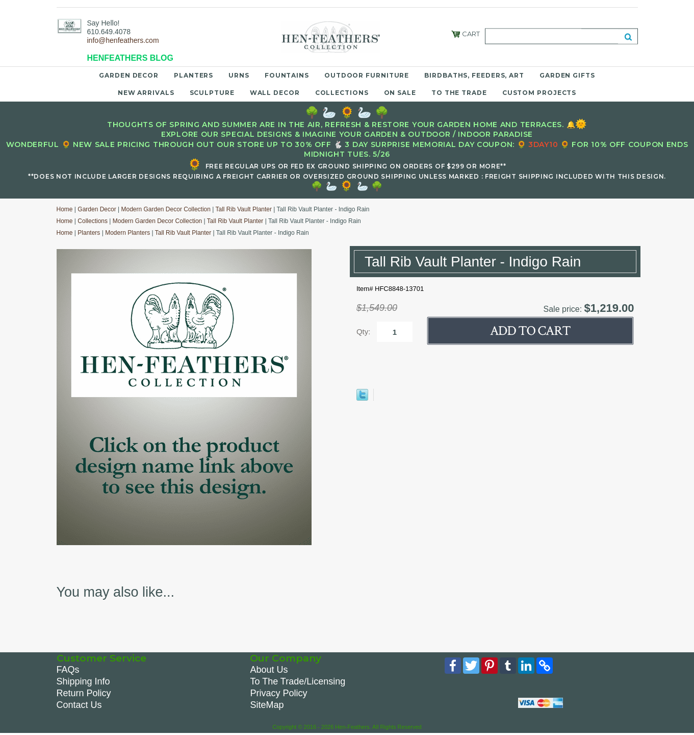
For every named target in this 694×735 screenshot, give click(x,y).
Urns (238, 75)
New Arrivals (146, 92)
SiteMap (267, 705)
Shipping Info (83, 681)
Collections (342, 92)
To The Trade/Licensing (297, 681)
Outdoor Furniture (366, 75)
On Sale (400, 92)
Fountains (287, 75)
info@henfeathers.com (123, 40)
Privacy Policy (278, 693)
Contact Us (79, 705)
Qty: (363, 331)
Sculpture (212, 92)
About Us (269, 670)
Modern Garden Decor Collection (165, 209)
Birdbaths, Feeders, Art (474, 75)
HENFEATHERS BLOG (130, 58)
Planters (193, 75)
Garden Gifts (567, 75)
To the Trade (459, 92)
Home (65, 209)
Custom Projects (539, 92)
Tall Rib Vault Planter (243, 209)
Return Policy (84, 693)
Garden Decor (129, 75)
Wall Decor (275, 92)
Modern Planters (127, 232)
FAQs (68, 670)
